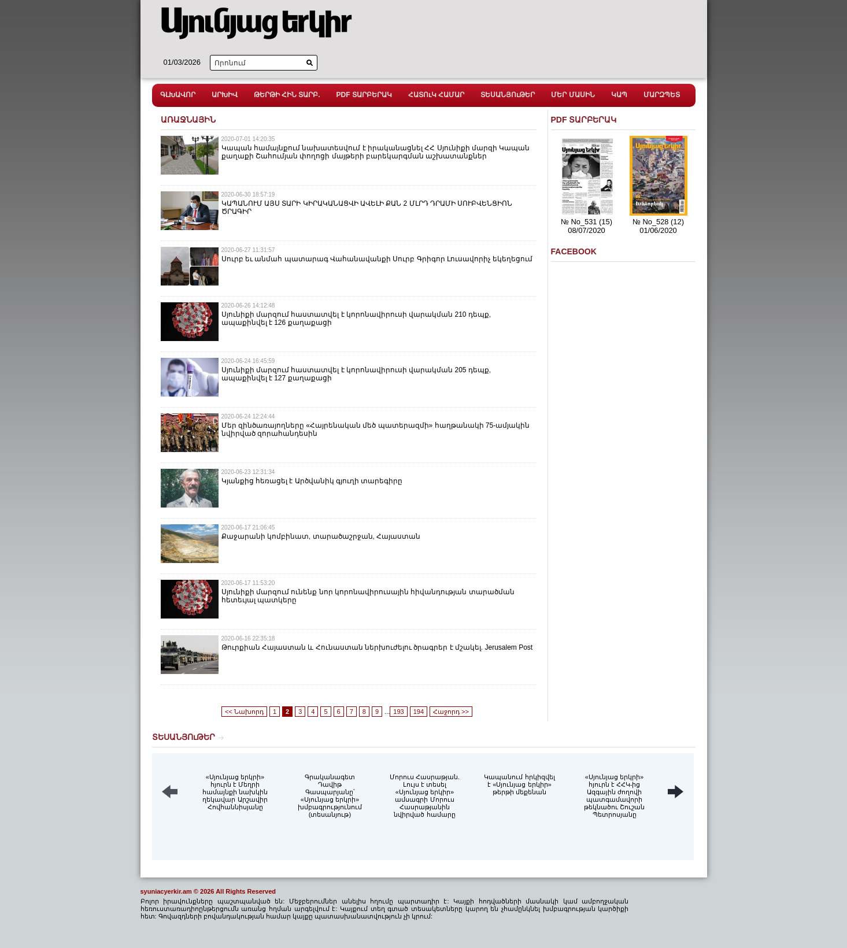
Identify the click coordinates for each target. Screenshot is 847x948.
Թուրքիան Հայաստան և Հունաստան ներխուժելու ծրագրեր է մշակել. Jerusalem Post (377, 647)
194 (418, 711)
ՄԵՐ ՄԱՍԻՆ (572, 95)
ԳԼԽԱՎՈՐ (177, 95)
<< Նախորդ (244, 711)
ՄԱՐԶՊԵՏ (661, 95)
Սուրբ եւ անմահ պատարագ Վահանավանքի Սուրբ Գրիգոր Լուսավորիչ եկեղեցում (377, 259)
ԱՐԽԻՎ (225, 95)
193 (398, 711)
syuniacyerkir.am (166, 891)
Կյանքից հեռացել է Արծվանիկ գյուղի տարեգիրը (312, 481)
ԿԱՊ (619, 95)
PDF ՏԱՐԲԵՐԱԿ (364, 95)
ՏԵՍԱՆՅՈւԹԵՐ (507, 95)
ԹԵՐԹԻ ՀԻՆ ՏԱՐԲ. (287, 95)
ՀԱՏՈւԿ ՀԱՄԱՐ (436, 95)
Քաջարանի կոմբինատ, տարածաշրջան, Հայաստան (321, 536)
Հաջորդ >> (451, 711)
